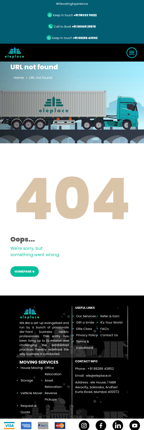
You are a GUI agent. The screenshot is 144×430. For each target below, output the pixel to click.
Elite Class (84, 329)
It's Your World (111, 322)
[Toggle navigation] (132, 52)
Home (19, 77)
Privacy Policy (87, 335)
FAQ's (104, 329)
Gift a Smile (85, 322)
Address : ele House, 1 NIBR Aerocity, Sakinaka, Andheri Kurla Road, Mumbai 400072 (97, 387)
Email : (93, 375)
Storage (26, 380)
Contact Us (109, 335)
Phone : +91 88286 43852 (94, 368)
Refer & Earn (109, 316)
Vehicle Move (30, 393)
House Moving (31, 368)
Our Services (86, 316)
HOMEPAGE (25, 271)
